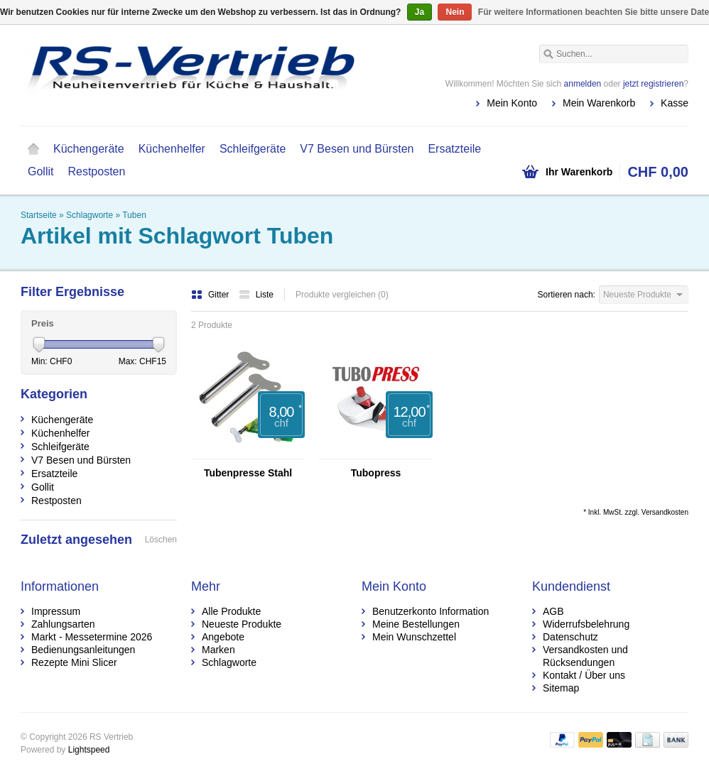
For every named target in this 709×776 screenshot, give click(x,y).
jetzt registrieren (653, 84)
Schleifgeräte (253, 149)
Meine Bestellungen (416, 624)
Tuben (134, 215)
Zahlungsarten (63, 624)
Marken (218, 649)
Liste (256, 295)
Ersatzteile (454, 149)
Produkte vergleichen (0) (342, 295)
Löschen (161, 540)
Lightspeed (89, 750)
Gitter (211, 295)
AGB (553, 611)
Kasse (674, 103)
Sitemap (561, 688)
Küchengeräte (88, 149)
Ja (419, 12)
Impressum (55, 611)
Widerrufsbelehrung (586, 624)
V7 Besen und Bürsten (356, 149)
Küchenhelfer (172, 149)
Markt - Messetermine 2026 (91, 637)
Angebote (223, 637)
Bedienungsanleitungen (83, 649)
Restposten (96, 171)
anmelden (583, 84)
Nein (454, 12)
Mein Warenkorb (599, 103)
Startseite (33, 149)
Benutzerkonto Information (430, 611)
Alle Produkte (231, 611)
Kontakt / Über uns (584, 675)
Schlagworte (89, 215)
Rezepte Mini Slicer (74, 662)
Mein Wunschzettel (414, 637)
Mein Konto (512, 103)
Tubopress (376, 473)
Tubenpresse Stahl (248, 473)
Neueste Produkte (241, 624)
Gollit (40, 171)
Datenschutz (570, 637)
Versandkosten (665, 512)
